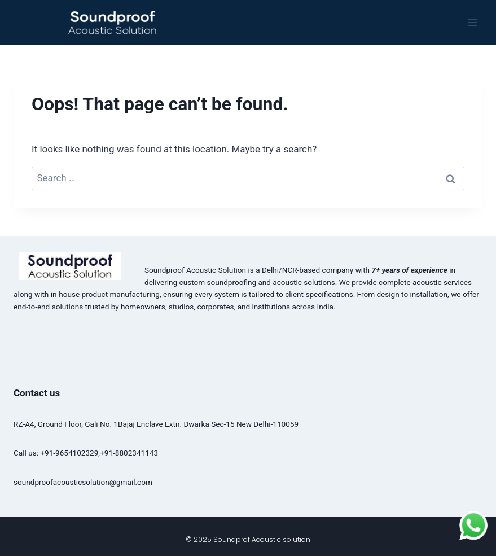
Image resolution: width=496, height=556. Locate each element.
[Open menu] (472, 22)
